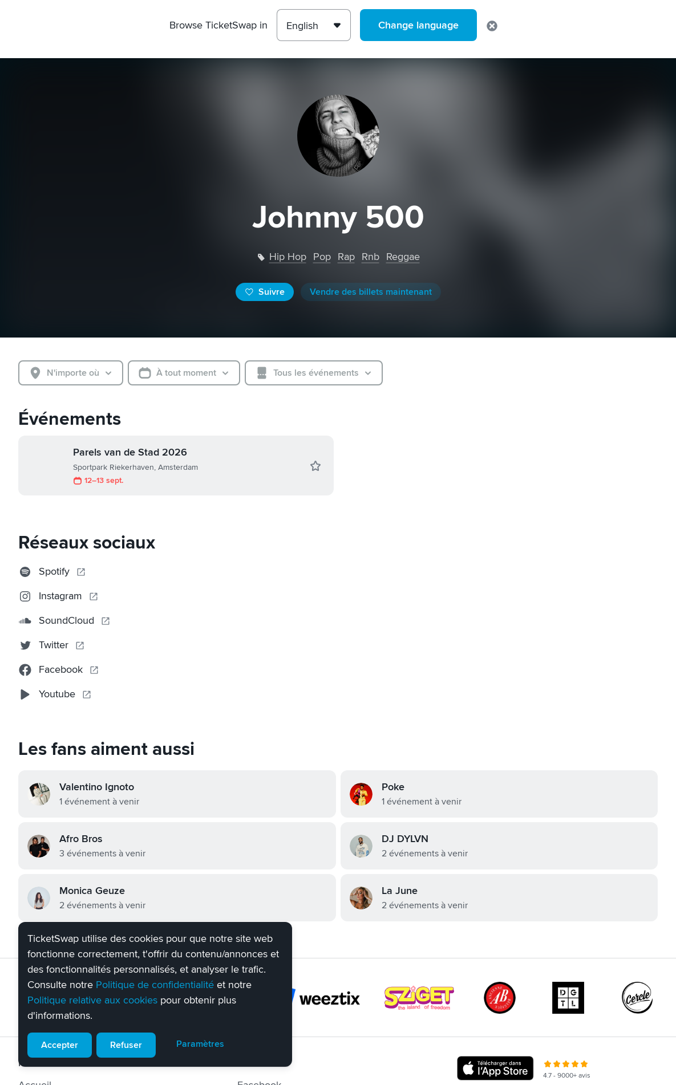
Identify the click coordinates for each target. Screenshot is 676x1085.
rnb (370, 256)
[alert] (155, 994)
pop (322, 256)
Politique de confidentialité (155, 984)
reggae (403, 256)
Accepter (59, 1045)
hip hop (287, 256)
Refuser (126, 1045)
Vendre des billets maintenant (371, 292)
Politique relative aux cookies (92, 1000)
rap (346, 256)
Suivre (265, 292)
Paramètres (200, 1044)
